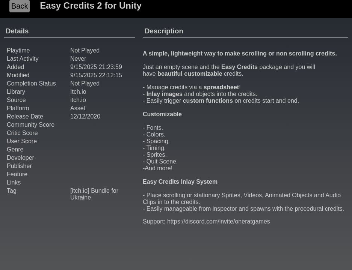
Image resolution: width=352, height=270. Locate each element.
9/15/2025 (83, 67)
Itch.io (78, 91)
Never (78, 59)
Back (19, 6)
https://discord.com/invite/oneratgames (218, 221)
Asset (77, 108)
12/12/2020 (85, 116)
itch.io (78, 100)
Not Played (85, 83)
